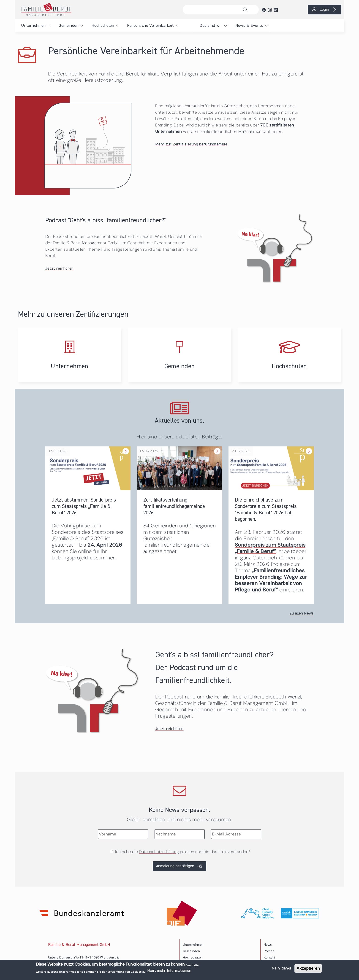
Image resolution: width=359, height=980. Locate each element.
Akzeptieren (308, 968)
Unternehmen (33, 26)
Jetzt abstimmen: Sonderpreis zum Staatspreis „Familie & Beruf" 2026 (84, 506)
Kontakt (269, 957)
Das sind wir (211, 26)
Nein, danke (281, 968)
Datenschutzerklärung (159, 851)
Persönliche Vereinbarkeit (150, 26)
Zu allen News (301, 613)
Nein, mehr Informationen (169, 971)
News (268, 944)
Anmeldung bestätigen (175, 866)
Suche (246, 9)
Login (324, 10)
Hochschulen (103, 26)
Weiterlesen (125, 446)
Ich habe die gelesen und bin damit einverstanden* (182, 851)
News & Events (249, 26)
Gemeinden (69, 26)
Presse (269, 951)
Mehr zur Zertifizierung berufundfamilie (191, 144)
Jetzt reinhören (59, 268)
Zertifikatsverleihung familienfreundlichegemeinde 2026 (174, 506)
